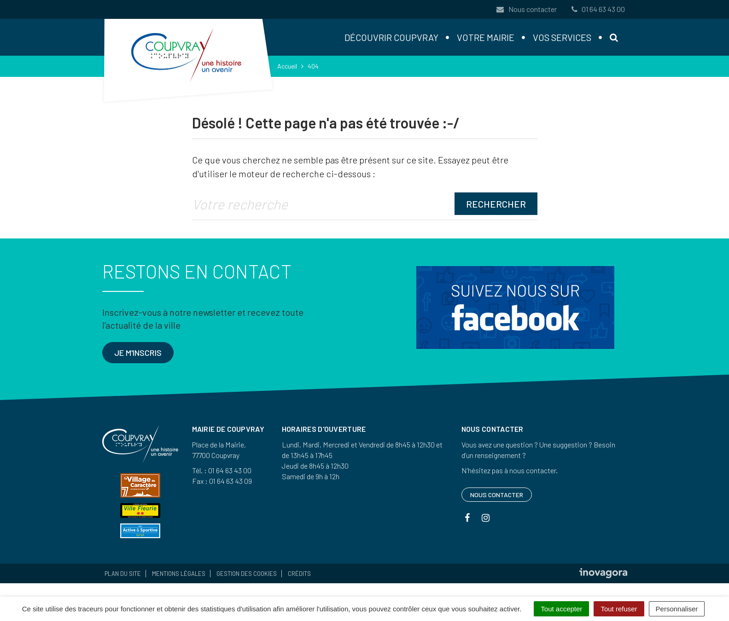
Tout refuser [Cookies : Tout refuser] (619, 609)
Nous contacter (526, 9)
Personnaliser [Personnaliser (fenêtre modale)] (677, 609)
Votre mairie (485, 37)
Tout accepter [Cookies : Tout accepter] (561, 609)
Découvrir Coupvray (391, 37)
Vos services (562, 37)
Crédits (299, 573)
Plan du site (123, 573)
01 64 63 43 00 (597, 9)
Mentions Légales (178, 573)
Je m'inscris (138, 353)
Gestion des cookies (246, 573)
